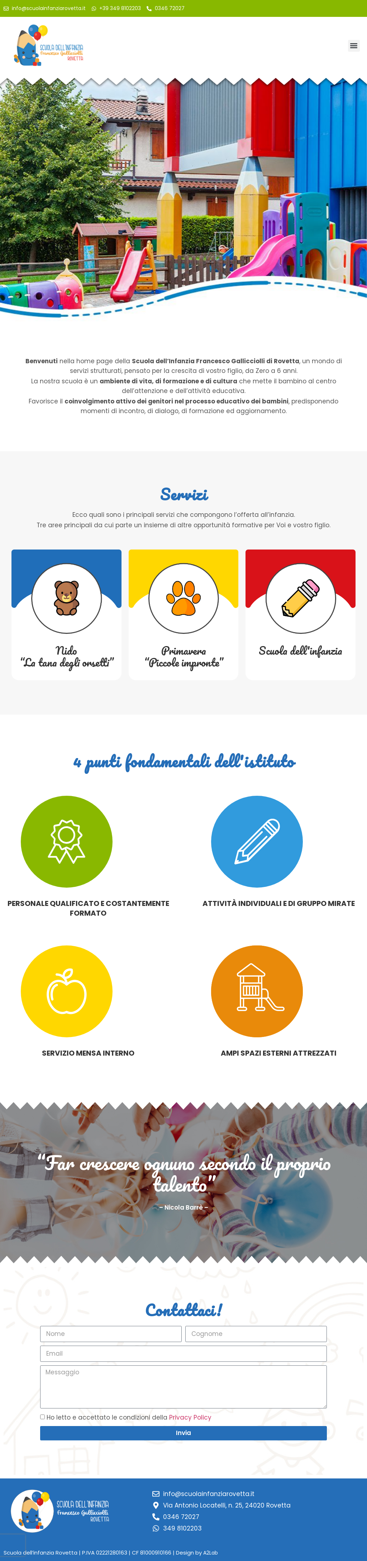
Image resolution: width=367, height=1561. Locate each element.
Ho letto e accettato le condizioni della (129, 1417)
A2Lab (210, 1552)
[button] (354, 46)
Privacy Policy (190, 1417)
